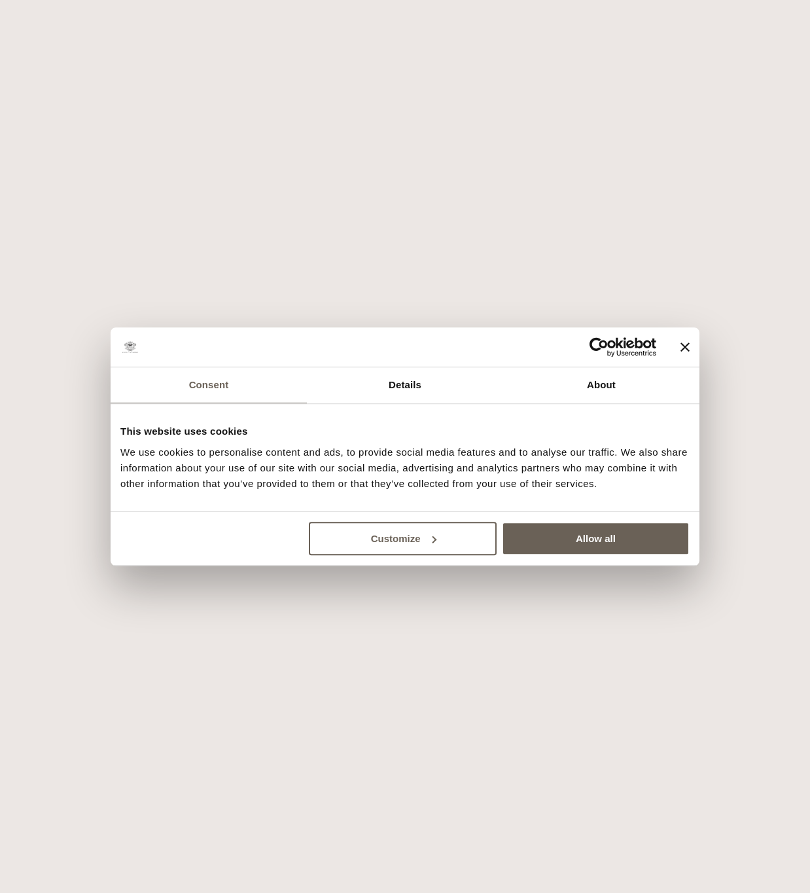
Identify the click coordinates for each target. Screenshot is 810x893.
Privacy (467, 679)
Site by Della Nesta (407, 701)
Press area (355, 679)
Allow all (596, 538)
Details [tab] (405, 384)
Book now (405, 875)
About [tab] (601, 384)
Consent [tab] (209, 384)
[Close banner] (685, 347)
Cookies (416, 679)
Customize (403, 538)
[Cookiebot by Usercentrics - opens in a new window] (599, 347)
